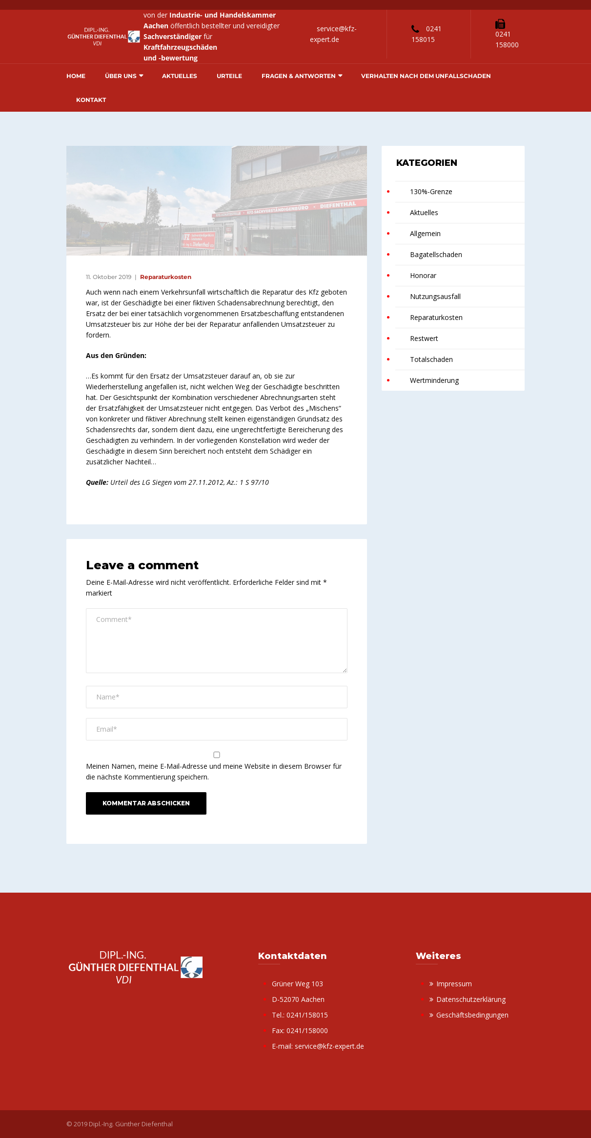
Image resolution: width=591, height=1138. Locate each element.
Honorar (423, 275)
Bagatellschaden (436, 254)
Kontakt (91, 99)
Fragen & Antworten (299, 76)
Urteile (229, 76)
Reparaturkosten (165, 276)
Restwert (424, 338)
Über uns (121, 76)
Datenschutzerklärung (471, 999)
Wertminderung (434, 380)
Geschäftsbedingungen (472, 1014)
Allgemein (425, 233)
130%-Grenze (431, 191)
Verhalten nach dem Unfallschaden (426, 76)
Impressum (454, 983)
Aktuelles (179, 76)
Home (75, 76)
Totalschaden (431, 359)
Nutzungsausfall (435, 296)
